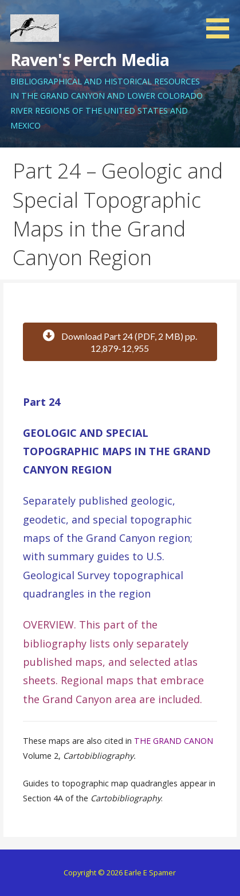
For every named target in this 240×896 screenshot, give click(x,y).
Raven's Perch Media (90, 59)
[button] (221, 21)
